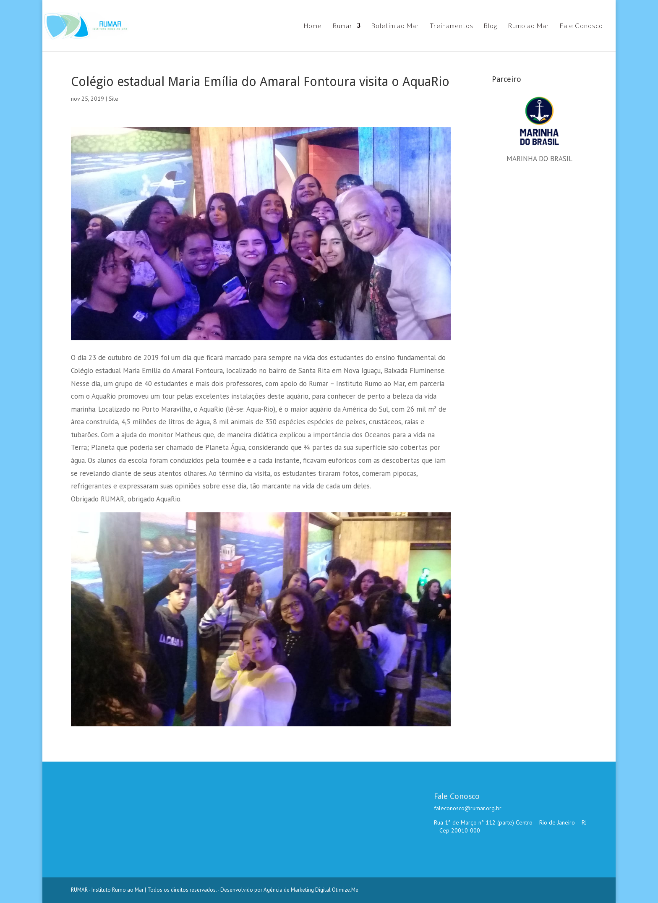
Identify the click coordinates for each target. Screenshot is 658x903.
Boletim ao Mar (395, 26)
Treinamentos (451, 26)
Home (313, 26)
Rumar (342, 26)
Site (113, 98)
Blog (490, 26)
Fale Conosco (581, 26)
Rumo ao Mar (528, 26)
